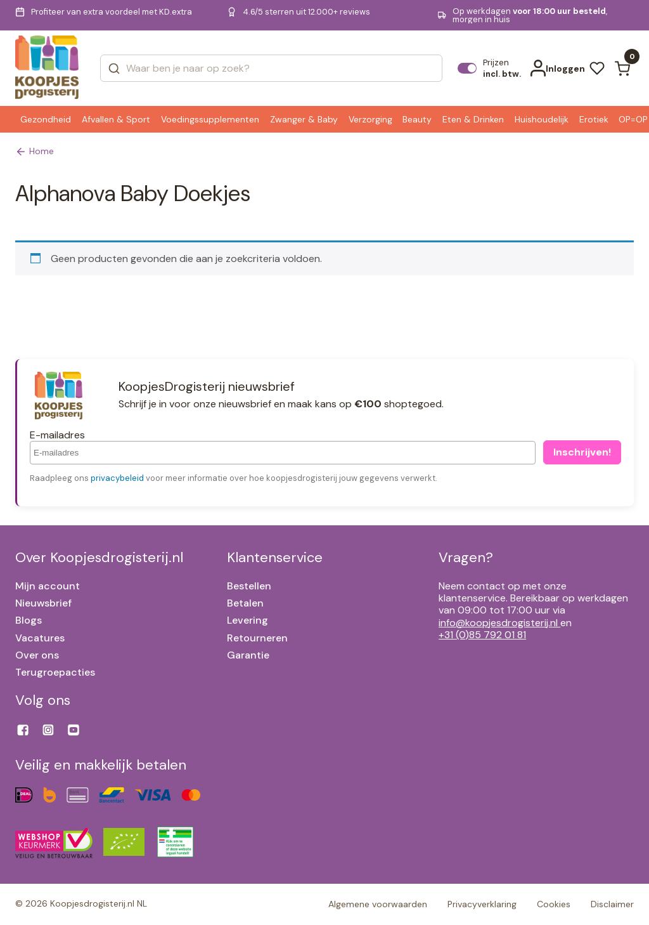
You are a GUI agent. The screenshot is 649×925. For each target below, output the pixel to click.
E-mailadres (57, 435)
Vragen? (466, 557)
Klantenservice (275, 557)
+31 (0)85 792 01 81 (482, 634)
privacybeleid (117, 478)
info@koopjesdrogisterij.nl (499, 622)
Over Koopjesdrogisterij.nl (99, 557)
